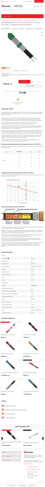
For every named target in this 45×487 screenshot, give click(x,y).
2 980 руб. (11, 357)
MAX (28, 469)
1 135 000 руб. (11, 376)
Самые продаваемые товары (22, 426)
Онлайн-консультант (29, 91)
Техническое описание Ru (10, 413)
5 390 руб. (33, 338)
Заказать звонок (39, 1)
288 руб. (11, 338)
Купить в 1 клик (30, 86)
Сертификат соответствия (10, 405)
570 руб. (11, 395)
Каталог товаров (22, 16)
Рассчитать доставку (18, 91)
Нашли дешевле (8, 91)
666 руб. (33, 376)
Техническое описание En (10, 417)
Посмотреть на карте (28, 463)
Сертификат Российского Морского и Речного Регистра (16, 409)
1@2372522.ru (34, 472)
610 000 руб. (33, 357)
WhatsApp (32, 469)
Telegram (38, 469)
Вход (26, 1)
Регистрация (30, 1)
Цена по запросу (6, 445)
